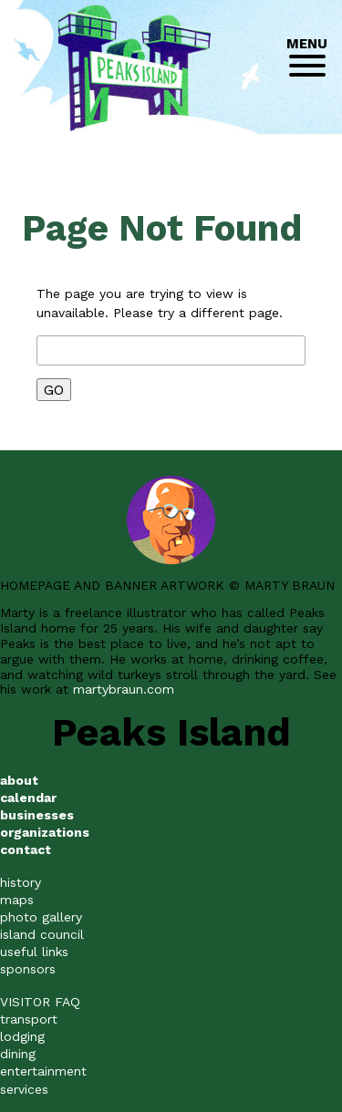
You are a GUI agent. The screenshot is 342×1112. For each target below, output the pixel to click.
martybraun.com (123, 689)
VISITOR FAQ (40, 1001)
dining (18, 1053)
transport (28, 1019)
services (24, 1089)
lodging (22, 1036)
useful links (34, 951)
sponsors (28, 969)
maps (17, 899)
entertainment (43, 1071)
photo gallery (41, 917)
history (20, 882)
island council (42, 934)
